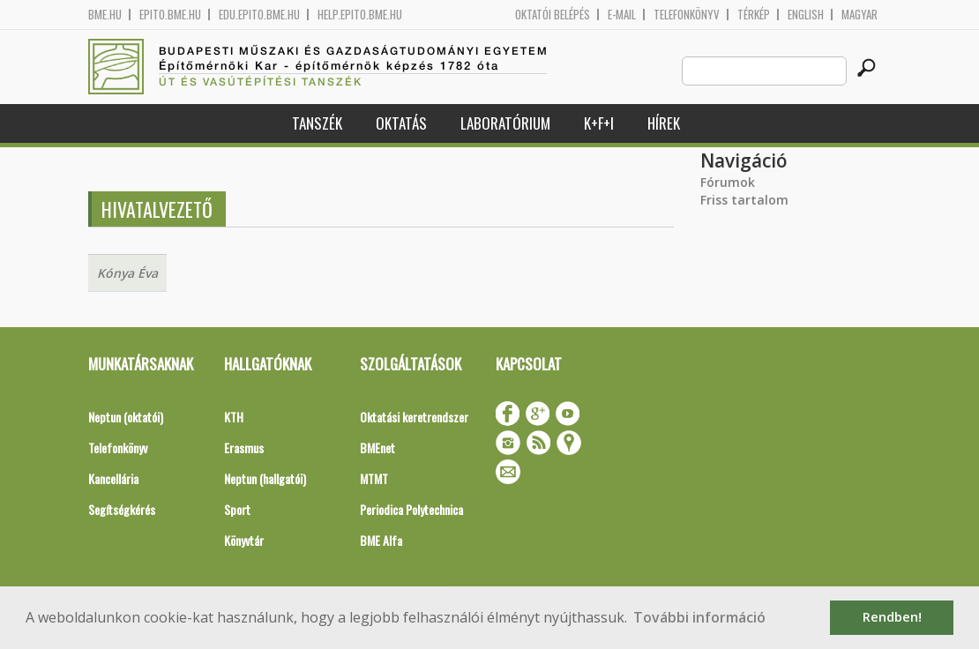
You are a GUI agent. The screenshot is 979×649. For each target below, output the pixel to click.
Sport (237, 509)
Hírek (663, 123)
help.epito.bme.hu (360, 14)
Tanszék (317, 123)
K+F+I (599, 123)
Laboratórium (505, 123)
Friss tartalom (744, 199)
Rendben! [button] (892, 616)
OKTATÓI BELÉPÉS (552, 14)
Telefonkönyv (687, 14)
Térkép (753, 14)
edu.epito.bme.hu (259, 14)
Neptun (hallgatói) (265, 478)
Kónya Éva (127, 273)
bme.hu (105, 14)
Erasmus (244, 447)
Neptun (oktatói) (125, 416)
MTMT (374, 478)
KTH (233, 416)
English (806, 14)
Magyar (859, 14)
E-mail (622, 14)
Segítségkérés (121, 509)
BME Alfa (381, 540)
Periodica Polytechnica (411, 509)
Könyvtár (244, 540)
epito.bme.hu (170, 14)
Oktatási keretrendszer (414, 416)
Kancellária (113, 478)
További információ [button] (699, 617)
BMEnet (377, 447)
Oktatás (401, 123)
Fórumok (727, 182)
